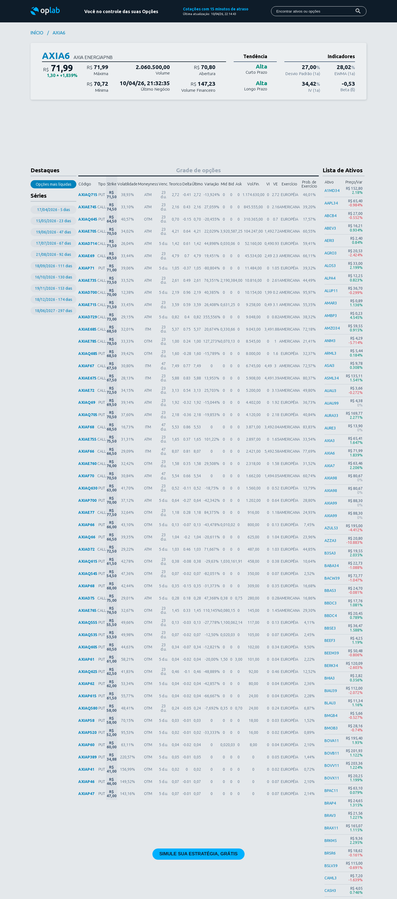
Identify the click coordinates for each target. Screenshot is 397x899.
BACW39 (332, 578)
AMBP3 (330, 315)
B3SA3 (330, 553)
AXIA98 (330, 478)
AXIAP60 (86, 745)
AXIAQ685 (87, 353)
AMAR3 (330, 303)
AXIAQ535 (87, 635)
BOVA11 (331, 740)
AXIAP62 (86, 683)
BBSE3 (330, 628)
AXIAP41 (86, 769)
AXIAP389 (87, 757)
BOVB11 (331, 753)
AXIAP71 (86, 268)
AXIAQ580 (87, 708)
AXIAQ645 (87, 219)
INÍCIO (37, 32)
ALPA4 (329, 278)
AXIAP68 (86, 586)
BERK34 (331, 665)
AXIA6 (329, 453)
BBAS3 (330, 590)
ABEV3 (330, 228)
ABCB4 (330, 215)
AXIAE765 (87, 610)
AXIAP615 (87, 696)
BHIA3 (329, 678)
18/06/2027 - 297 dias (53, 310)
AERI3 (329, 240)
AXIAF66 (86, 451)
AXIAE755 (87, 439)
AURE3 (330, 428)
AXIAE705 (87, 231)
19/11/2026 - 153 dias (53, 288)
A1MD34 (331, 190)
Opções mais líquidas (53, 184)
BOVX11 (331, 778)
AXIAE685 (87, 329)
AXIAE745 (87, 207)
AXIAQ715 (87, 194)
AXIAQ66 (86, 537)
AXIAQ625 (87, 671)
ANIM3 (330, 341)
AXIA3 (329, 440)
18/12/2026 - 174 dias (53, 299)
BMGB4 (330, 715)
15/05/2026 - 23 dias (53, 221)
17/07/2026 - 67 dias (53, 243)
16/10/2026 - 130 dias (53, 277)
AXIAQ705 (87, 415)
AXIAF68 (86, 427)
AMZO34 (332, 328)
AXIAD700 (87, 292)
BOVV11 (331, 765)
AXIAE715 (87, 304)
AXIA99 (330, 503)
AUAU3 (330, 390)
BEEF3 (329, 640)
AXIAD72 (86, 549)
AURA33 (331, 415)
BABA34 (331, 565)
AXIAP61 (86, 659)
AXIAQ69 (86, 402)
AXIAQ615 (87, 561)
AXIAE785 (87, 341)
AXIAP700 (87, 500)
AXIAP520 (87, 732)
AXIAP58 (86, 720)
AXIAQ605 (87, 647)
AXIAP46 (86, 781)
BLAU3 (330, 703)
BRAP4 (330, 803)
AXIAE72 (86, 390)
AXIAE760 (87, 463)
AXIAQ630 (87, 488)
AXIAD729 (87, 317)
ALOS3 (330, 265)
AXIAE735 (87, 280)
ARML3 (330, 353)
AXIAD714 (87, 243)
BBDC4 (330, 615)
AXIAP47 (86, 793)
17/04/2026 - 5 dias (53, 209)
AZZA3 (330, 540)
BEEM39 (331, 653)
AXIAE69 (86, 256)
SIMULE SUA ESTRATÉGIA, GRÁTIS (198, 853)
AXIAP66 (86, 525)
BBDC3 (330, 603)
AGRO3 (330, 253)
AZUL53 (331, 528)
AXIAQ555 (87, 622)
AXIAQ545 (87, 573)
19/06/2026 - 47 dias (53, 232)
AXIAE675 (87, 378)
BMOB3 (331, 728)
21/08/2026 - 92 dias (53, 254)
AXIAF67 (86, 366)
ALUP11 (331, 291)
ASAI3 (329, 365)
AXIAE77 (86, 512)
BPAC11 (331, 790)
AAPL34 (331, 203)
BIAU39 (330, 691)
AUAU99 (331, 403)
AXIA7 (329, 466)
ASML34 (331, 378)
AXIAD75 (86, 598)
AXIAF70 (86, 476)
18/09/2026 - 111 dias (53, 266)
